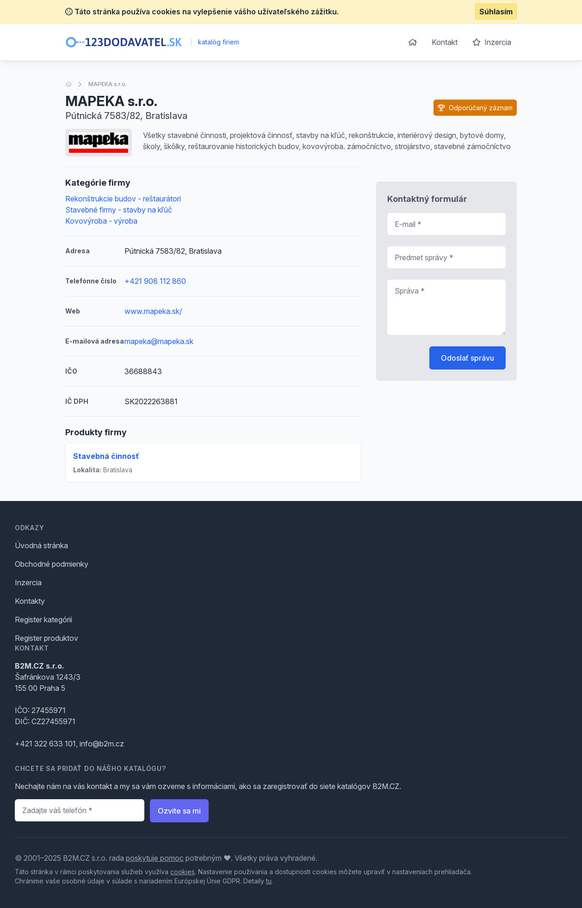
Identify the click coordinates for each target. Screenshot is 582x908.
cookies (182, 872)
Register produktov (46, 638)
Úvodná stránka (41, 545)
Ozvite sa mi (179, 810)
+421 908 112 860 (155, 281)
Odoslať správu (467, 358)
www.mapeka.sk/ (153, 311)
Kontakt (445, 42)
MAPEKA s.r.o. (107, 84)
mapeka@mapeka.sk (158, 341)
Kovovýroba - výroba (101, 220)
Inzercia (491, 42)
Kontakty (30, 601)
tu (269, 881)
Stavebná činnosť (106, 456)
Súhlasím (496, 11)
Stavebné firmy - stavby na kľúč (118, 209)
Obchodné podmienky (51, 564)
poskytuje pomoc (155, 858)
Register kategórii (43, 619)
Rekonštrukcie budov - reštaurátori (123, 198)
